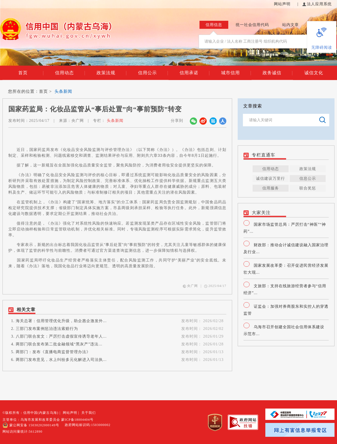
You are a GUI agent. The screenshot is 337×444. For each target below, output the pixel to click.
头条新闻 (63, 91)
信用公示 (153, 73)
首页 (31, 73)
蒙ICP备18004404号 (77, 420)
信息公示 (307, 178)
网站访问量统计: (22, 431)
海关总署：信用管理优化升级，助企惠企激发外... (61, 321)
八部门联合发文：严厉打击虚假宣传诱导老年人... (61, 336)
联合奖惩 (307, 188)
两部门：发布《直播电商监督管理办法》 (53, 352)
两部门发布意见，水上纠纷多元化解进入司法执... (61, 360)
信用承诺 (195, 73)
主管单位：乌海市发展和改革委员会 (31, 420)
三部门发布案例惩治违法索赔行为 (47, 329)
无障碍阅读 (321, 47)
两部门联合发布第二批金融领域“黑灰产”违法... (59, 344)
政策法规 (112, 73)
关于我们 (88, 413)
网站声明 (283, 4)
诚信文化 (313, 72)
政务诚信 (278, 73)
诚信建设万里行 (270, 178)
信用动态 (70, 73)
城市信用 (236, 73)
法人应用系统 (317, 4)
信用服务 (270, 188)
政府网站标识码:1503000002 (87, 425)
